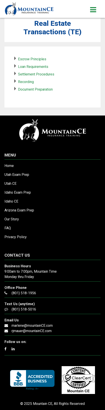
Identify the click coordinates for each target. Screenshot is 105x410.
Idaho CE (11, 201)
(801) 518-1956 (24, 293)
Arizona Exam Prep (19, 210)
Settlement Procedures (36, 74)
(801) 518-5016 (24, 309)
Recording (26, 82)
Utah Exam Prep (16, 175)
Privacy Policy (15, 237)
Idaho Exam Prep (17, 192)
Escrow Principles (32, 59)
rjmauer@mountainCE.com (32, 331)
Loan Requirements (33, 67)
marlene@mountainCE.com (32, 325)
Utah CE (10, 183)
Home (9, 166)
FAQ (7, 228)
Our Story (11, 219)
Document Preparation (35, 89)
